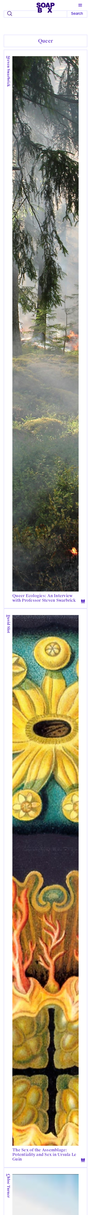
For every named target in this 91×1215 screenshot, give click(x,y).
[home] (45, 6)
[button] (80, 5)
